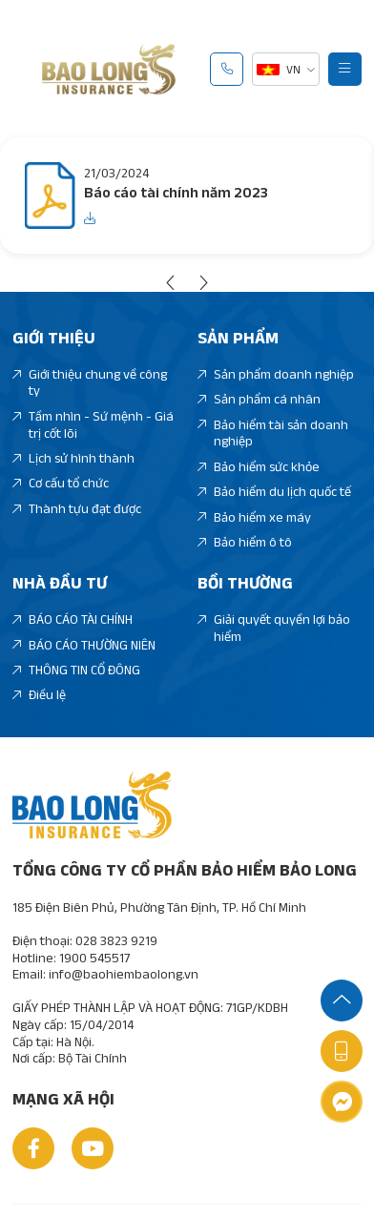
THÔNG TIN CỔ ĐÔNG (76, 670)
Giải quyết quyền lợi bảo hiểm (273, 628)
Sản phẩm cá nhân (259, 399)
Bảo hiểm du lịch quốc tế (274, 492)
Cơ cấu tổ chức (60, 483)
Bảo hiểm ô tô (244, 542)
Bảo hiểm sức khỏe (258, 467)
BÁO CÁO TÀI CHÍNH (72, 620)
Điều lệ (39, 695)
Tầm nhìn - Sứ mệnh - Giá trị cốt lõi (93, 425)
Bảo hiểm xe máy (254, 517)
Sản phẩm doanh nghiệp (275, 374)
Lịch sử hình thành (73, 458)
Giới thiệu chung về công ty (89, 383)
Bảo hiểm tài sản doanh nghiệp (272, 433)
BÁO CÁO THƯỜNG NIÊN (84, 645)
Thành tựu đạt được (76, 509)
